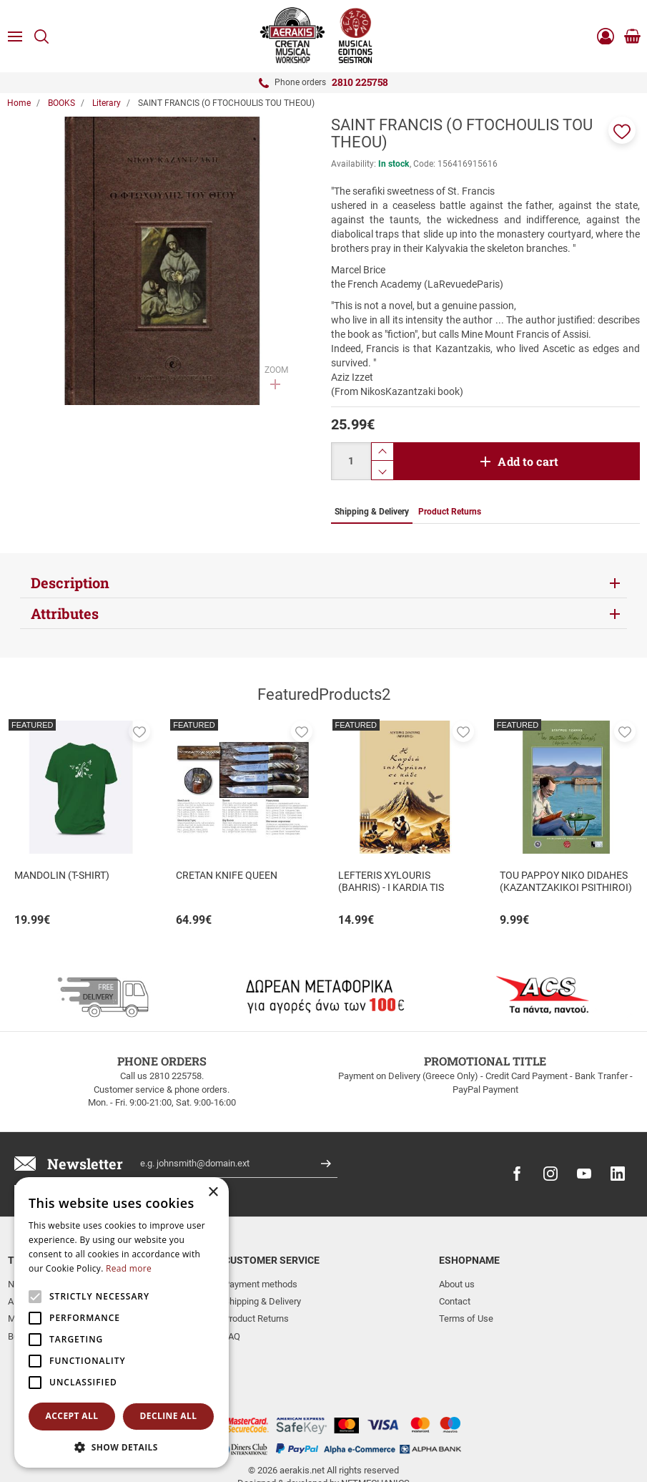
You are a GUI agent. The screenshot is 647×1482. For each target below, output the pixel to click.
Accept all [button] (72, 1416)
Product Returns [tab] (449, 512)
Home (19, 103)
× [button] (212, 1192)
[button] (622, 130)
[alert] (121, 1322)
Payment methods (260, 1284)
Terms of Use (466, 1318)
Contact (454, 1301)
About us (457, 1284)
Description (70, 582)
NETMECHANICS (375, 1426)
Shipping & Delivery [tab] (372, 512)
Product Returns (256, 1318)
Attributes (65, 613)
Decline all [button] (168, 1416)
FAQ (232, 1336)
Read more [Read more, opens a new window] (129, 1268)
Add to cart (528, 461)
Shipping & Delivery (262, 1301)
